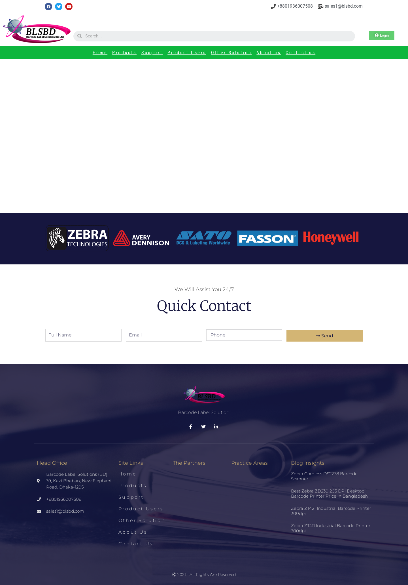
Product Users (186, 52)
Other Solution (231, 52)
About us (268, 52)
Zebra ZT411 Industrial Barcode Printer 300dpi (330, 528)
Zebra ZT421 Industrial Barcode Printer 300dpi (331, 511)
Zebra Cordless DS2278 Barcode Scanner (324, 476)
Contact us (300, 52)
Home (100, 52)
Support (152, 52)
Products (124, 52)
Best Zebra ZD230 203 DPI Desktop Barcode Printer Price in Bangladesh (329, 493)
